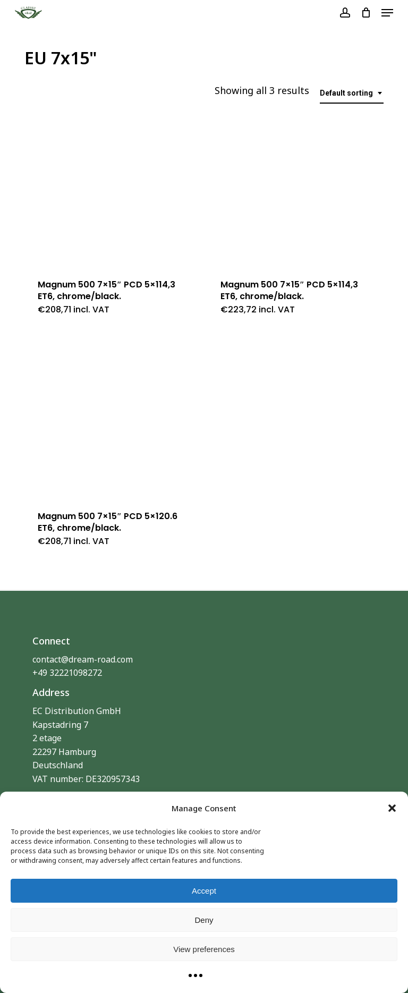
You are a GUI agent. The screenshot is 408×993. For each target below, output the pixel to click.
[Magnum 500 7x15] (112, 186)
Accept (204, 890)
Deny (203, 919)
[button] (392, 808)
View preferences (204, 949)
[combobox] (352, 93)
